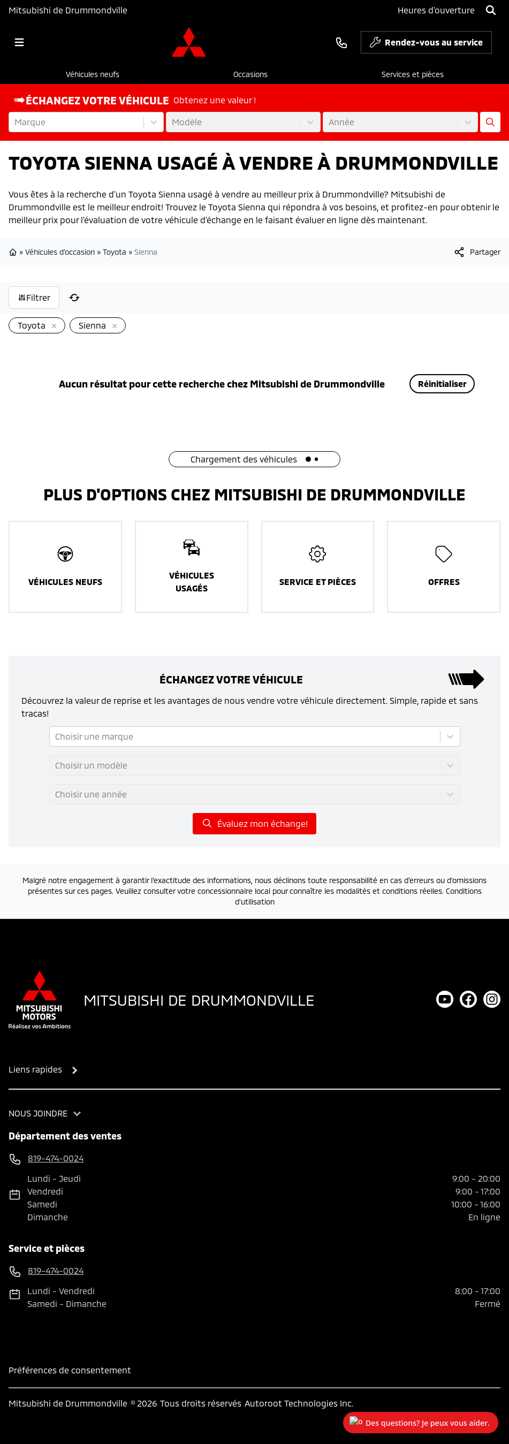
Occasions (250, 74)
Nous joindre (38, 1113)
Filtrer (34, 297)
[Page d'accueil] (40, 999)
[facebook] (468, 999)
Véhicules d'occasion (60, 251)
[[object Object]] (476, 252)
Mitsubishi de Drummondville (68, 10)
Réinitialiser (442, 383)
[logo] (189, 42)
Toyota (114, 251)
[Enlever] (52, 326)
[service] (496, 42)
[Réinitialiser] (74, 297)
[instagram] (491, 999)
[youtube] (444, 999)
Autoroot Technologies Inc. (299, 1403)
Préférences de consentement (70, 1370)
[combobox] (15, 122)
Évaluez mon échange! (254, 823)
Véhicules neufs (92, 74)
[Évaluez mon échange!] (490, 122)
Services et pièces (413, 74)
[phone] (341, 42)
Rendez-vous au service (426, 45)
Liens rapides (35, 1069)
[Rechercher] (490, 10)
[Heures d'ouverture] (436, 10)
